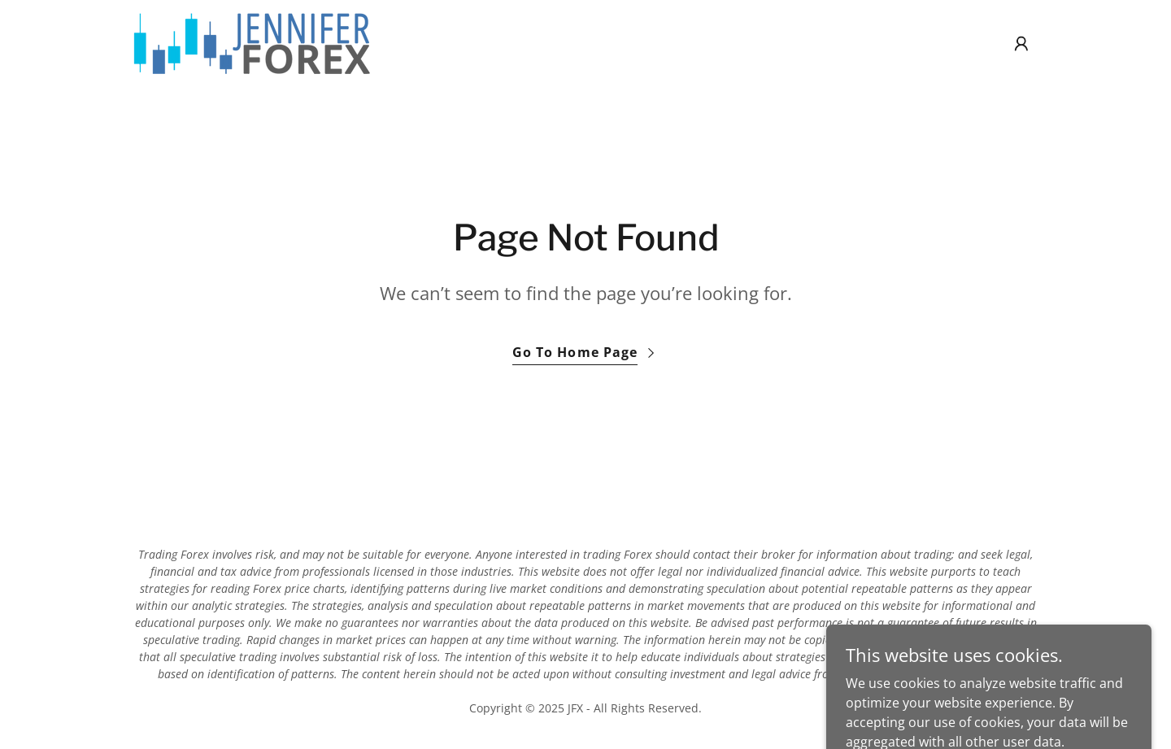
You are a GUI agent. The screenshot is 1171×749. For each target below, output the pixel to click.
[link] (251, 42)
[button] (1021, 44)
